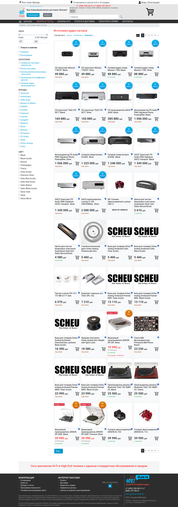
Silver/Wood (25, 198)
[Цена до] (43, 41)
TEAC (23, 146)
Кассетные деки (28, 68)
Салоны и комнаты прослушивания (75, 490)
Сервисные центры (68, 488)
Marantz (24, 123)
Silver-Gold (24, 192)
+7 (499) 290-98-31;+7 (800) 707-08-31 (93, 6)
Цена (69, 35)
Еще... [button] (58, 451)
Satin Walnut (25, 185)
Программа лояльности (30, 488)
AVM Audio (25, 100)
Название (78, 35)
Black (22, 155)
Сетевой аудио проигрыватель (28, 84)
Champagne (25, 165)
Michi (23, 126)
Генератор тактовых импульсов (30, 64)
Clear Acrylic (25, 172)
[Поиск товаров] (90, 17)
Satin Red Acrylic (27, 182)
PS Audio (25, 136)
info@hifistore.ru (134, 494)
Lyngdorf (24, 120)
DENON (24, 106)
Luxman (24, 116)
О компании (26, 480)
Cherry (22, 168)
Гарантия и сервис (108, 21)
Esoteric (24, 110)
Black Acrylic (25, 158)
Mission (24, 130)
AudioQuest (26, 96)
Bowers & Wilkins (28, 103)
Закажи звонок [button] (72, 11)
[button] (148, 2)
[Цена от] (28, 41)
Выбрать (47, 15)
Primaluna (25, 133)
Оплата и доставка (84, 21)
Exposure (25, 113)
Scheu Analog (27, 143)
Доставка (64, 483)
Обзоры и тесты (44, 21)
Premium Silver (26, 175)
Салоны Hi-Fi (63, 21)
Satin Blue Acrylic (27, 178)
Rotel (23, 140)
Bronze (23, 162)
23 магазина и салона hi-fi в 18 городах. (90, 2)
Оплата (63, 480)
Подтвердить (33, 15)
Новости (24, 483)
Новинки (88, 35)
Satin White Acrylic (28, 188)
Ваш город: (29, 2)
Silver (22, 195)
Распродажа (26, 55)
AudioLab (25, 93)
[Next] (157, 35)
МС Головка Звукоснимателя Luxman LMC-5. (119, 201)
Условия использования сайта (33, 490)
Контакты (127, 21)
